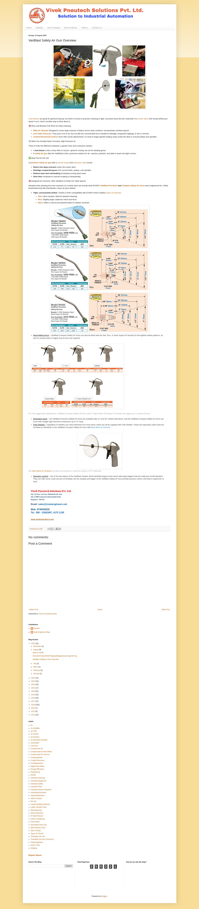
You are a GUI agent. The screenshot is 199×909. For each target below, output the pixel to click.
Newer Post (33, 610)
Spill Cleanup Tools (38, 828)
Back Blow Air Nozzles (100, 427)
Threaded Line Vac (38, 836)
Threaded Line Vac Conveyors (42, 839)
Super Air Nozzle (37, 834)
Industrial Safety (37, 784)
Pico (40, 199)
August (36, 650)
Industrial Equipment (38, 781)
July (35, 664)
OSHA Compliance (38, 819)
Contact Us (97, 28)
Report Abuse (35, 855)
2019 (33, 695)
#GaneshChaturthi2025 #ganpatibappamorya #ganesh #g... (55, 656)
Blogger (104, 896)
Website (39, 28)
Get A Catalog (53, 28)
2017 (33, 701)
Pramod (37, 628)
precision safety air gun (40, 163)
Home (29, 28)
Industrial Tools (36, 787)
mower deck (143, 119)
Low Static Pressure (42, 134)
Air (32, 725)
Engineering (35, 772)
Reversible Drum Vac (39, 825)
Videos (84, 28)
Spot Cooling (36, 831)
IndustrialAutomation (38, 793)
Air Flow (34, 731)
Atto (40, 196)
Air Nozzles (35, 737)
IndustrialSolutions (38, 796)
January (36, 674)
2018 (33, 698)
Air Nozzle (35, 734)
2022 (33, 684)
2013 (33, 711)
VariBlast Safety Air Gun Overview (46, 659)
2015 (33, 708)
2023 (33, 681)
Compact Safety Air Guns (133, 185)
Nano (40, 203)
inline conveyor (36, 798)
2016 (33, 705)
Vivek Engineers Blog (42, 632)
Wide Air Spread (40, 130)
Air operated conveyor (39, 740)
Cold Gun (34, 746)
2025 (33, 643)
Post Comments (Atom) (48, 614)
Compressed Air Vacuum (40, 754)
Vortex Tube (35, 845)
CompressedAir (37, 757)
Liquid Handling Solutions (40, 804)
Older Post (166, 610)
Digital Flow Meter (37, 766)
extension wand (80, 163)
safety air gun (41, 153)
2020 (33, 691)
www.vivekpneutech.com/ (42, 519)
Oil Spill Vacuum (37, 816)
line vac (34, 801)
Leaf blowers (34, 119)
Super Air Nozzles (113, 193)
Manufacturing (36, 810)
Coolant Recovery (37, 760)
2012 (33, 715)
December (37, 646)
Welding (34, 848)
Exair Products (70, 28)
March (35, 667)
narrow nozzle (63, 163)
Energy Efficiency (37, 769)
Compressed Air (37, 749)
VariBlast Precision (108, 185)
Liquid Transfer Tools (39, 807)
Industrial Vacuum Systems (41, 790)
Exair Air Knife (38, 653)
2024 (33, 678)
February (36, 670)
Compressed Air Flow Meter (41, 752)
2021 (33, 688)
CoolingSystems (37, 763)
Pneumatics (35, 822)
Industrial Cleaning (38, 778)
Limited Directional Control (45, 137)
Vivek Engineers (37, 842)
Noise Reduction (37, 813)
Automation (35, 743)
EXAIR (33, 775)
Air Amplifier (35, 728)
